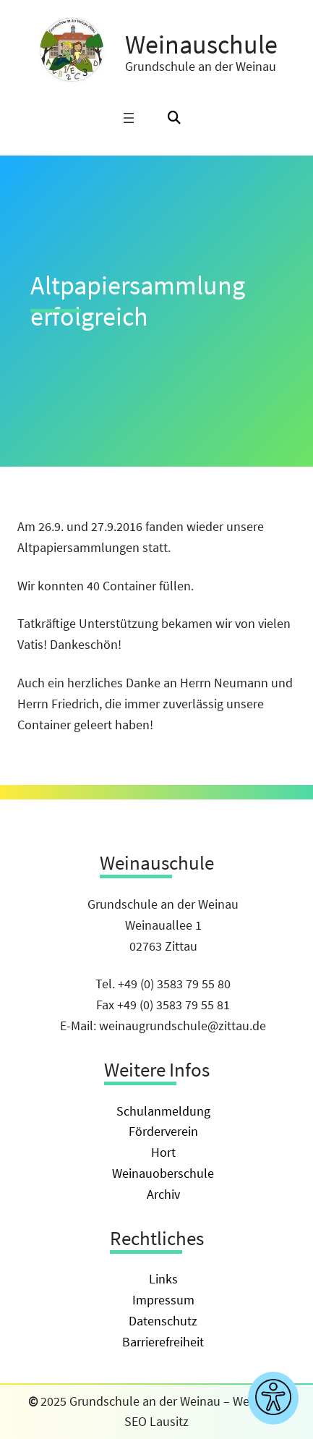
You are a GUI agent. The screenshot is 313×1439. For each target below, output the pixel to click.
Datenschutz (163, 1320)
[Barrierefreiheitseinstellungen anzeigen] (273, 1398)
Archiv (163, 1194)
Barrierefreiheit (163, 1341)
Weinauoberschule (163, 1173)
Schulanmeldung (163, 1111)
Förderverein (163, 1131)
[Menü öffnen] (128, 118)
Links (163, 1278)
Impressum (163, 1299)
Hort (163, 1152)
